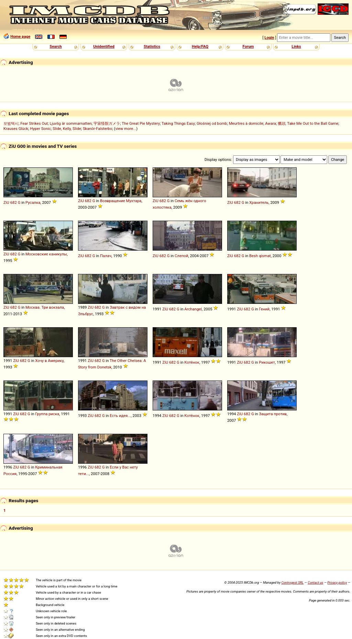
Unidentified (103, 46)
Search (56, 46)
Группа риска (47, 413)
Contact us (315, 582)
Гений (264, 309)
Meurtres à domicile (246, 123)
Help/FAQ (200, 46)
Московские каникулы (46, 254)
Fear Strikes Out (34, 123)
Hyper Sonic (40, 128)
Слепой (181, 255)
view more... (126, 128)
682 (13, 202)
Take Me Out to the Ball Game (312, 123)
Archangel (193, 309)
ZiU (6, 202)
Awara (270, 123)
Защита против (273, 413)
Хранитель (258, 202)
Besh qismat (260, 255)
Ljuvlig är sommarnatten (70, 123)
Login (269, 37)
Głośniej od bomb (212, 123)
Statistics (152, 46)
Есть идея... (120, 415)
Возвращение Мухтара (121, 200)
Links (296, 46)
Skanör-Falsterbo (97, 128)
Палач (105, 255)
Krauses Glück (15, 128)
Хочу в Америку (49, 360)
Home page (20, 36)
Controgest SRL (292, 582)
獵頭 (281, 123)
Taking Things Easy (178, 123)
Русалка (32, 202)
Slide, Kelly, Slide (67, 128)
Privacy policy (337, 582)
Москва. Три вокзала (44, 307)
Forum (248, 46)
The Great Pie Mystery (141, 123)
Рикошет (267, 362)
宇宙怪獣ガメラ (107, 123)
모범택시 (11, 123)
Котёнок (191, 362)
